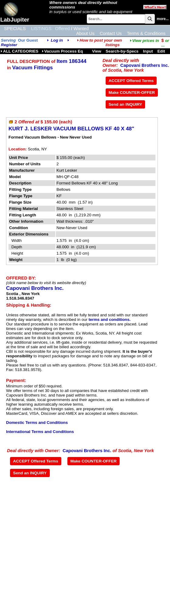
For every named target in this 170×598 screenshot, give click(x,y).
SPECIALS (15, 28)
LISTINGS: (42, 28)
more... (162, 19)
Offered (62, 28)
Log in (57, 40)
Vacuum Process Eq (62, 51)
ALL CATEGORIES (20, 51)
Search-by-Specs (122, 51)
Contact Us (111, 33)
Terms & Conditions (146, 33)
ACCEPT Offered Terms (131, 80)
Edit (161, 51)
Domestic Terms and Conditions (37, 422)
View (96, 51)
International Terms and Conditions (40, 431)
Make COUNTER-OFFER (132, 92)
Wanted (81, 28)
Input (148, 51)
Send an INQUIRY (125, 104)
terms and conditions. (110, 319)
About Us (85, 33)
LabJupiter (14, 19)
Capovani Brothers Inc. (144, 65)
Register (9, 45)
